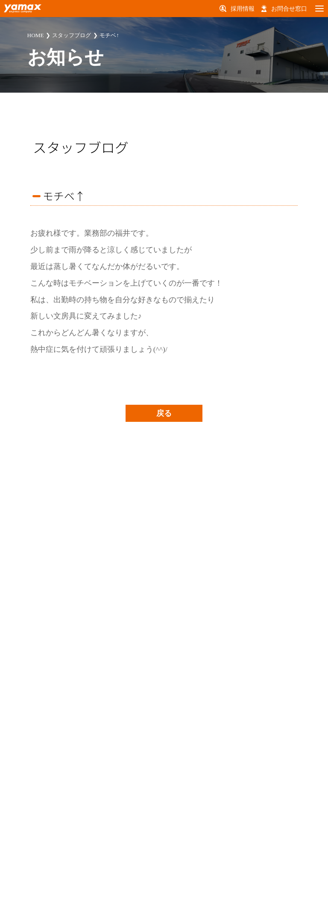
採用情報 (243, 8)
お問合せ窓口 (289, 8)
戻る (164, 413)
